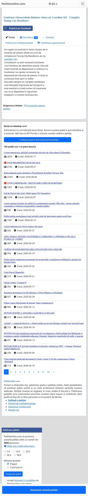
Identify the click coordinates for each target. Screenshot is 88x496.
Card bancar (16, 475)
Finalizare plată (13, 481)
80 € (19, 462)
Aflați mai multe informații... (19, 453)
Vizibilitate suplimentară (51, 42)
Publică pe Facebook (17, 28)
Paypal (13, 471)
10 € (18, 459)
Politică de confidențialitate (19, 42)
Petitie (10, 37)
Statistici (48, 37)
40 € (9, 462)
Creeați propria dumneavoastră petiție (37, 147)
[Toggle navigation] (82, 3)
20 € (28, 459)
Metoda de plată (12, 468)
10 (48, 379)
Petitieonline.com (13, 4)
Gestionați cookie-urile (19, 414)
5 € (8, 459)
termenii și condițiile (24, 488)
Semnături (29, 37)
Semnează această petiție (26, 120)
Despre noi (13, 417)
